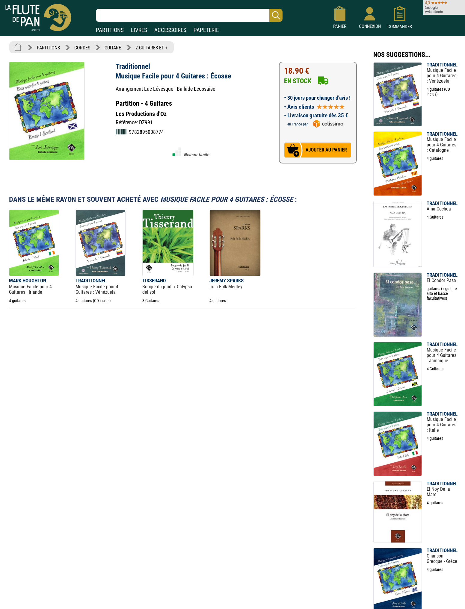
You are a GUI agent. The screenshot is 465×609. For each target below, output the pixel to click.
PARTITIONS (110, 30)
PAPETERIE (206, 30)
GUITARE (113, 48)
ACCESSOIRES (170, 30)
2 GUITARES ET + (151, 48)
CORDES (82, 48)
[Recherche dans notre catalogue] (189, 15)
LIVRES (139, 30)
